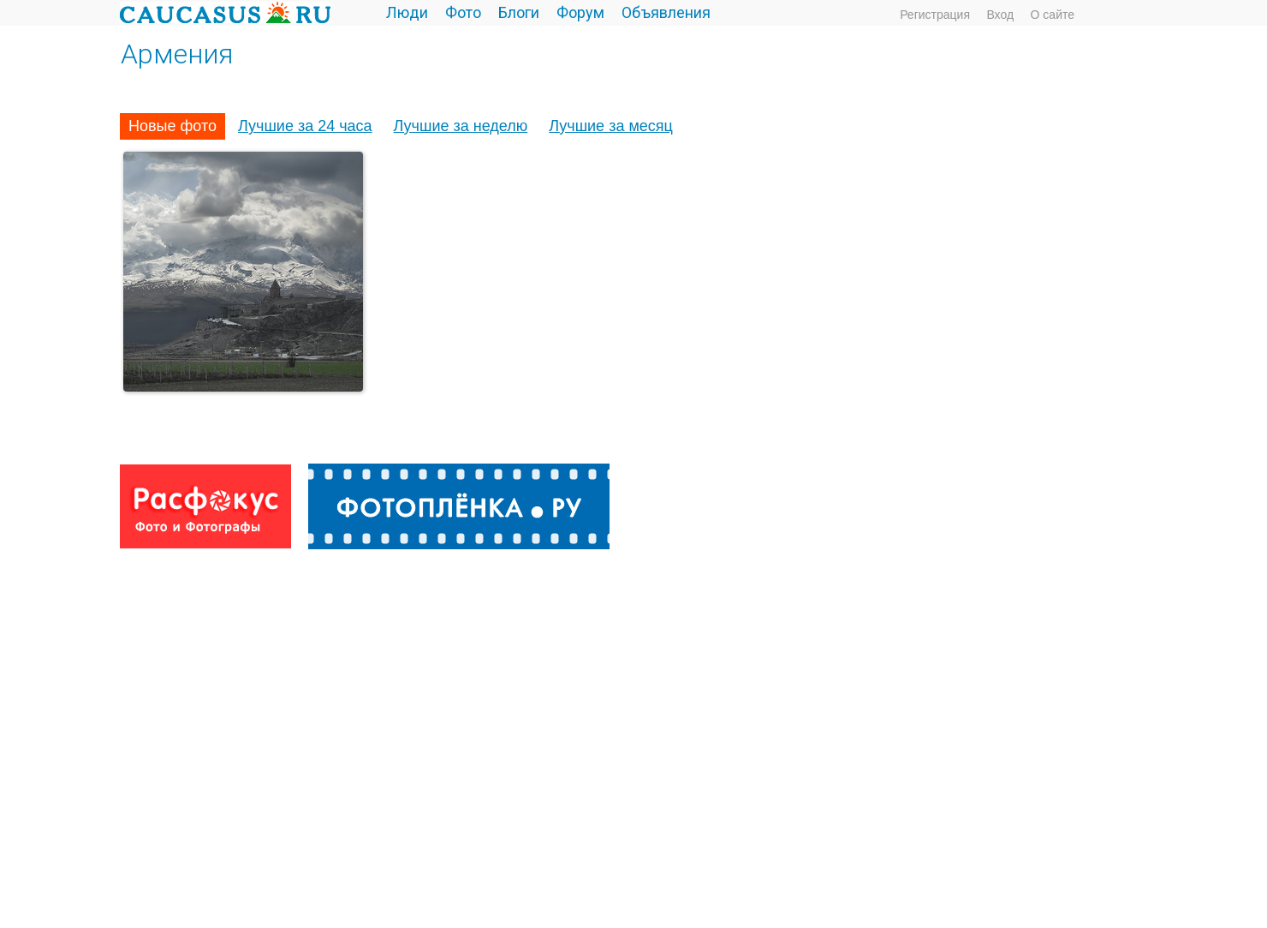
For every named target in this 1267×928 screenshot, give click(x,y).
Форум (580, 12)
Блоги (518, 12)
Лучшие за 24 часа (305, 126)
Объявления (666, 12)
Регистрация (935, 14)
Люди (407, 12)
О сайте (1052, 14)
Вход (1000, 14)
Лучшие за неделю (461, 126)
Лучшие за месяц (611, 126)
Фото (463, 12)
